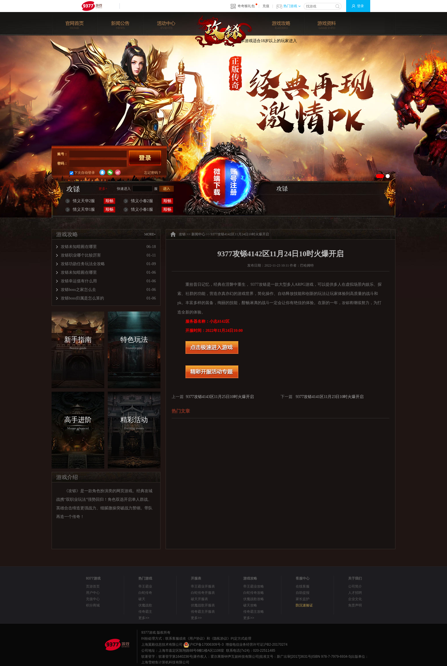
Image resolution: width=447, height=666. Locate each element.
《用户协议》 (196, 639)
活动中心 (166, 19)
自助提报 (302, 593)
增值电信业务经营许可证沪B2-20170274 (256, 645)
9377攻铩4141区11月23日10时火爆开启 (330, 397)
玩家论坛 (372, 19)
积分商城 (93, 605)
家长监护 (302, 599)
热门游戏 (292, 6)
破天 (141, 599)
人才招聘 (355, 593)
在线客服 (302, 586)
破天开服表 (199, 599)
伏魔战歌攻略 (253, 599)
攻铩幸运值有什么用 (79, 281)
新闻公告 (120, 19)
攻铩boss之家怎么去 (78, 289)
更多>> (143, 618)
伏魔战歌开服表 (203, 605)
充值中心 (93, 599)
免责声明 (355, 605)
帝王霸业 (145, 586)
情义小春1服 (142, 209)
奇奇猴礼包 (246, 6)
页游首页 (93, 586)
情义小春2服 (142, 201)
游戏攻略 (281, 19)
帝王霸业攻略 (253, 586)
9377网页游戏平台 (92, 6)
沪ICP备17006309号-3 (203, 645)
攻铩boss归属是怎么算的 (82, 298)
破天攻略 (250, 605)
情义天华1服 (84, 209)
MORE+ (150, 234)
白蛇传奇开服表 (203, 593)
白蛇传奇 (145, 593)
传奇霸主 (145, 612)
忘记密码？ (152, 173)
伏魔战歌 (145, 605)
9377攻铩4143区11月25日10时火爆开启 (220, 397)
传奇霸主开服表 (203, 612)
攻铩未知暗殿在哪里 (79, 247)
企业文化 (355, 599)
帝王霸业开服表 (203, 586)
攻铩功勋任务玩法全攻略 (83, 264)
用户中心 (93, 593)
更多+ (103, 189)
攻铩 (223, 31)
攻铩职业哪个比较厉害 (81, 255)
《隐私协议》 (220, 639)
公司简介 (355, 586)
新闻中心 (198, 234)
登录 (360, 6)
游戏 (309, 284)
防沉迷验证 (304, 605)
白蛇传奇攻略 (253, 593)
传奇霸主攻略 (253, 612)
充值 (265, 6)
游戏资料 (327, 19)
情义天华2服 (84, 201)
